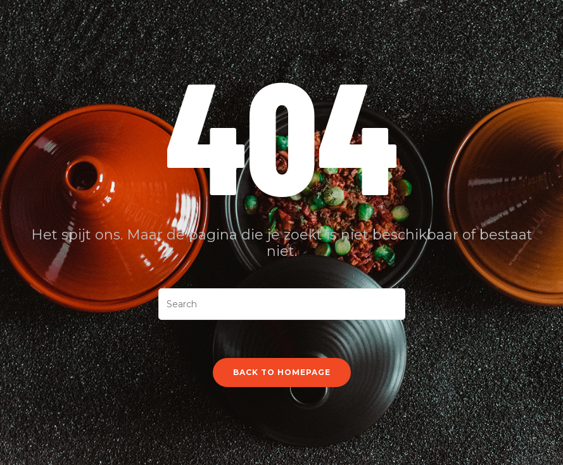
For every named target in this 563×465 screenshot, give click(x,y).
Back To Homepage (282, 372)
